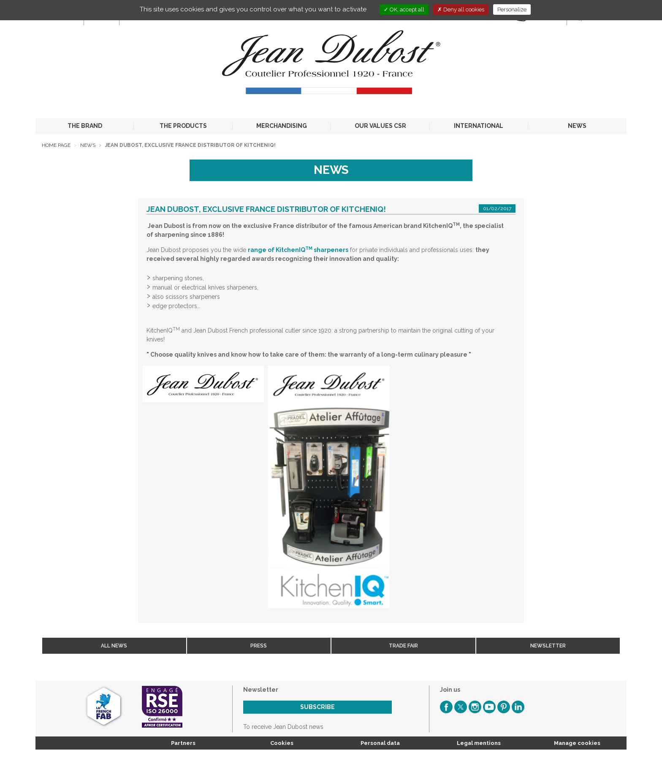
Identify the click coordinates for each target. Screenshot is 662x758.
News (87, 145)
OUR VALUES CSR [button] (380, 125)
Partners (183, 743)
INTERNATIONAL (478, 125)
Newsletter (548, 646)
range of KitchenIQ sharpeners (298, 249)
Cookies (281, 743)
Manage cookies (577, 743)
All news (114, 646)
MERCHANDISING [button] (281, 125)
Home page (56, 145)
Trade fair (403, 646)
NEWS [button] (577, 125)
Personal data (380, 743)
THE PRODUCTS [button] (183, 125)
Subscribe (317, 707)
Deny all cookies (460, 9)
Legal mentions (479, 743)
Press (258, 646)
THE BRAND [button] (85, 125)
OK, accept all (404, 9)
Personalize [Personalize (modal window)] (511, 9)
